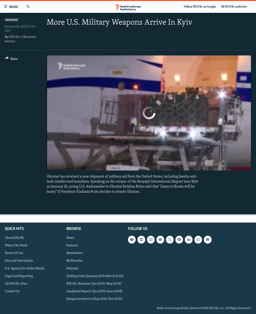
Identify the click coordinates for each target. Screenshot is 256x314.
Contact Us (12, 291)
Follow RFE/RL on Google (200, 6)
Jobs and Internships (19, 260)
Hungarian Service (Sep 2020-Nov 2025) (94, 299)
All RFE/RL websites (234, 6)
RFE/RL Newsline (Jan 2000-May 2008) (94, 283)
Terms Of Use (14, 253)
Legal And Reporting (19, 276)
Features (72, 245)
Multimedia (74, 260)
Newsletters (74, 253)
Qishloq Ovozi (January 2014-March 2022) (95, 276)
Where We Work (16, 245)
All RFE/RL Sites (16, 283)
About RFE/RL (14, 238)
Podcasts (72, 268)
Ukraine (11, 20)
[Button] (11, 59)
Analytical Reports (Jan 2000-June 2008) (94, 291)
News (70, 238)
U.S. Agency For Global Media (25, 268)
